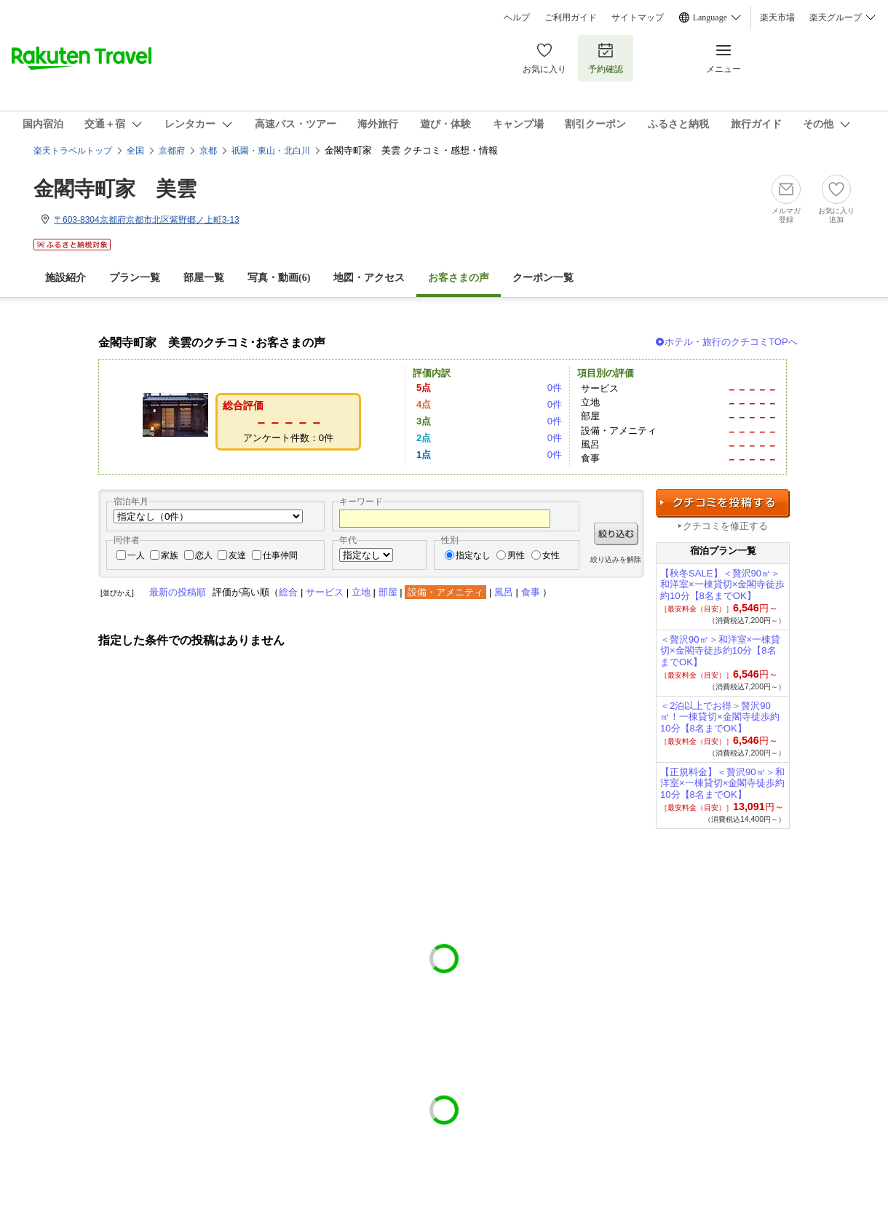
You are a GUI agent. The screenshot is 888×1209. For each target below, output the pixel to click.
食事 (530, 592)
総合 (288, 592)
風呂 (503, 592)
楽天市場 (777, 17)
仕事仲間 (280, 555)
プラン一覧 (134, 277)
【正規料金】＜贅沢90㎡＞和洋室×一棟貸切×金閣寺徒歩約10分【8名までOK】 (722, 783)
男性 (516, 555)
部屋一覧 (203, 277)
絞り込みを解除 (615, 559)
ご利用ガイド (570, 17)
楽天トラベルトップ (72, 151)
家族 (169, 555)
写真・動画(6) (278, 277)
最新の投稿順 (177, 592)
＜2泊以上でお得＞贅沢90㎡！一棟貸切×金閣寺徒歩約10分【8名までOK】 (720, 717)
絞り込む (616, 534)
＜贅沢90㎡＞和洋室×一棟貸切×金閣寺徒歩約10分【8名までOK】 (720, 651)
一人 (136, 555)
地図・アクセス (369, 277)
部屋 (387, 592)
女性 (551, 555)
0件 (554, 387)
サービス (325, 592)
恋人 (204, 555)
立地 (361, 592)
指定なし (473, 555)
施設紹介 (65, 277)
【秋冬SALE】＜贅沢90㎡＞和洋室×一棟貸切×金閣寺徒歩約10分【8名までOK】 (722, 585)
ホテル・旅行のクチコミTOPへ (731, 341)
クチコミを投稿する (723, 503)
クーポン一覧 (543, 277)
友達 (237, 555)
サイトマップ (637, 17)
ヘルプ (517, 17)
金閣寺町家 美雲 (115, 189)
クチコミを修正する (725, 525)
